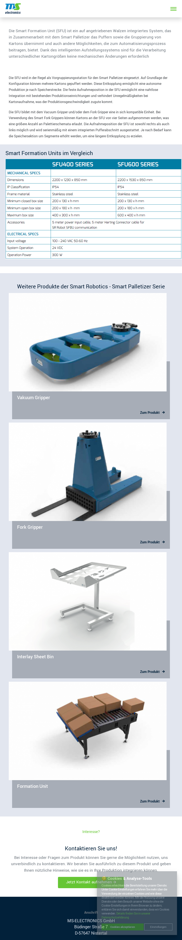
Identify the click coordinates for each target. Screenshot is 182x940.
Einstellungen (158, 927)
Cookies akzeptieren (122, 927)
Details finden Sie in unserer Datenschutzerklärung (126, 915)
